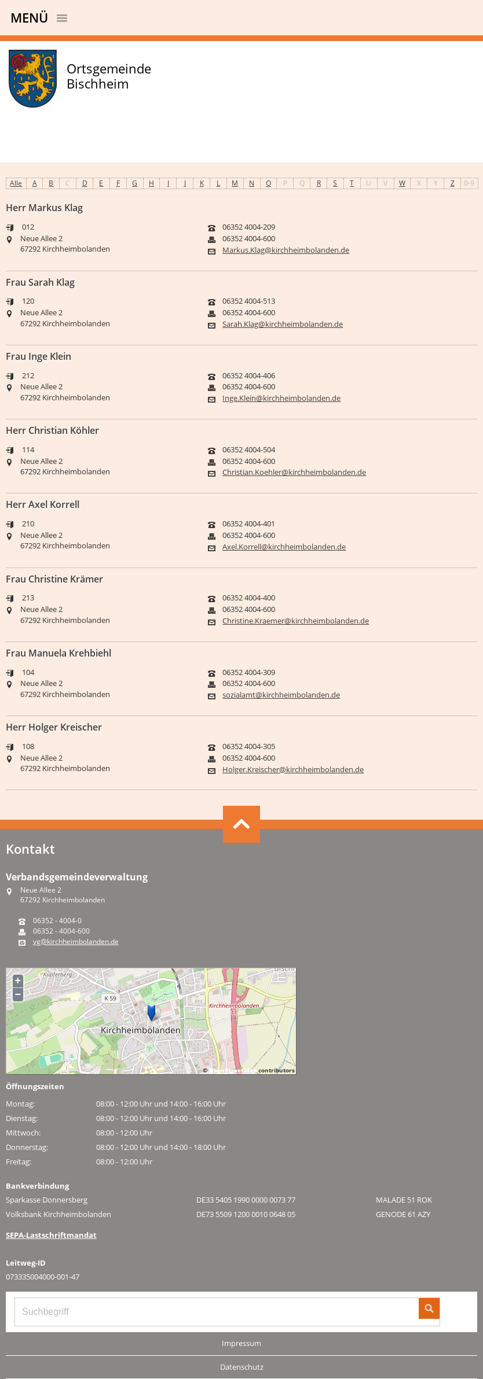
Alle (16, 183)
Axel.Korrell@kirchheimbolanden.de (284, 547)
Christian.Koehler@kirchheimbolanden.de (294, 472)
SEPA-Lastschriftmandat (51, 1235)
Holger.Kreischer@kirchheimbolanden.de (293, 769)
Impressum (241, 1343)
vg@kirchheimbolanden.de (76, 941)
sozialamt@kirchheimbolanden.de (281, 695)
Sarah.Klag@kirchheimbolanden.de (282, 324)
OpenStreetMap (233, 1070)
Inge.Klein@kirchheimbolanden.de (281, 398)
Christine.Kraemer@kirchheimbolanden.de (295, 621)
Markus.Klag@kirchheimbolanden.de (285, 250)
